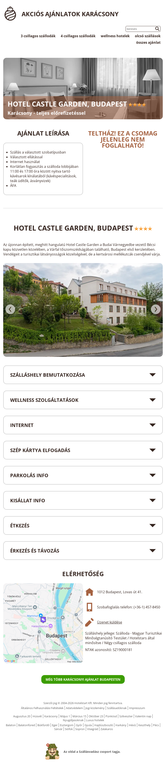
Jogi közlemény (95, 708)
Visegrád (92, 729)
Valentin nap (143, 716)
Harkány (120, 725)
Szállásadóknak (117, 708)
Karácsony (51, 716)
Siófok (69, 729)
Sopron (80, 729)
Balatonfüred (26, 725)
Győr (79, 725)
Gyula (88, 725)
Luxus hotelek (95, 720)
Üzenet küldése (109, 622)
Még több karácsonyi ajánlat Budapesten (83, 679)
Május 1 (65, 716)
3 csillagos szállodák (38, 36)
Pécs (156, 725)
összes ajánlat (148, 42)
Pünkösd (111, 716)
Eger (54, 725)
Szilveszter (126, 716)
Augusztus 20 (21, 716)
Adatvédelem (74, 708)
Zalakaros (107, 729)
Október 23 (96, 716)
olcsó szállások (148, 36)
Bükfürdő (43, 725)
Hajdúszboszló (103, 725)
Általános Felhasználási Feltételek (42, 708)
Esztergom (66, 725)
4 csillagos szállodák (78, 36)
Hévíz (132, 725)
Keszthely (144, 725)
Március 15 (79, 716)
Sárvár (58, 729)
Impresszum (137, 708)
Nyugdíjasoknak (73, 720)
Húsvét (37, 716)
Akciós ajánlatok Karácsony (70, 14)
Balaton (11, 725)
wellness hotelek (115, 36)
